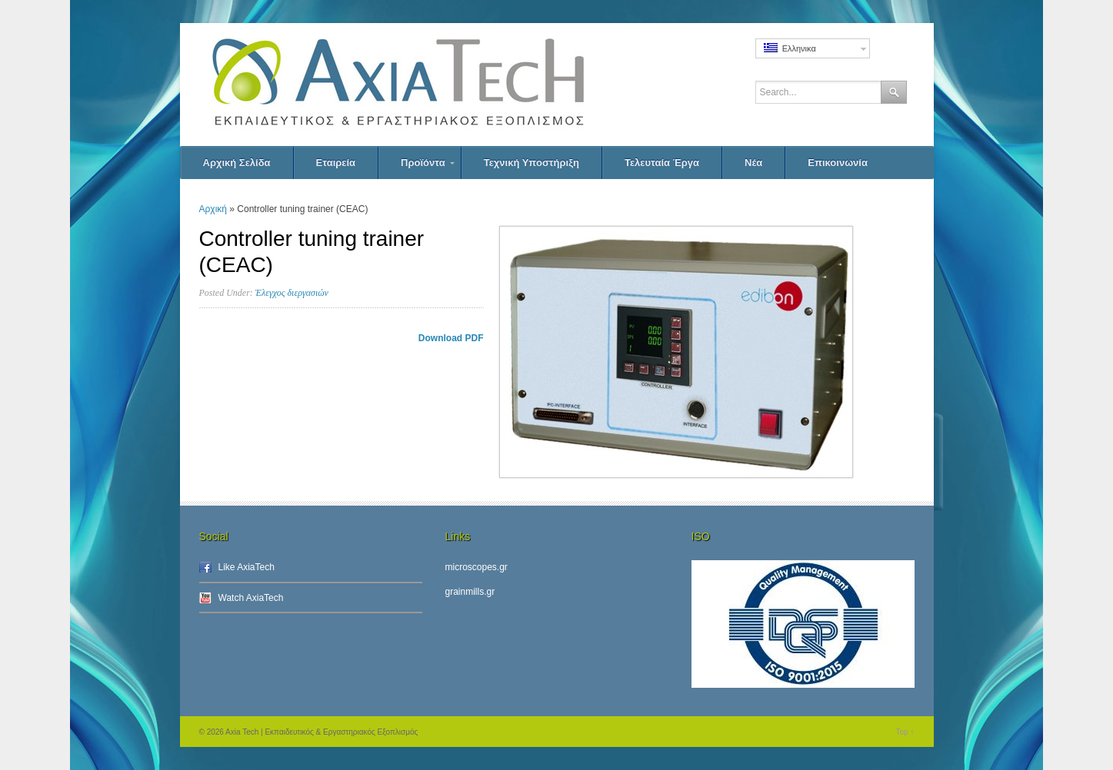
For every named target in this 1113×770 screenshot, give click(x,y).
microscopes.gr (476, 567)
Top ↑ (905, 732)
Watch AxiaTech (251, 597)
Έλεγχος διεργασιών (291, 292)
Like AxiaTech (246, 567)
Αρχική (213, 209)
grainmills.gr (470, 591)
